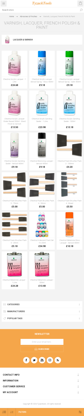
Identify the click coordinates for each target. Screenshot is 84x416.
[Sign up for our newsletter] (42, 342)
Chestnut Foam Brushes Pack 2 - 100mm (69, 162)
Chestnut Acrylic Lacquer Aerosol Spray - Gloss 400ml (42, 80)
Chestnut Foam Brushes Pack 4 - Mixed (69, 202)
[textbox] (39, 10)
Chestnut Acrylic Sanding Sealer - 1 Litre (42, 120)
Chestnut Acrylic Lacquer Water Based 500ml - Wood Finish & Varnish (14, 121)
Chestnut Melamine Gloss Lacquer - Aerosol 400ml (69, 241)
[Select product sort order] (12, 412)
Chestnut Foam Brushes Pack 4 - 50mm (42, 202)
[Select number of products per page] (4, 412)
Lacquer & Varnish (23, 40)
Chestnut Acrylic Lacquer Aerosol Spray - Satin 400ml (69, 80)
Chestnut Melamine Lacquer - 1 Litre (14, 281)
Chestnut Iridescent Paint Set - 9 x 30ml (42, 241)
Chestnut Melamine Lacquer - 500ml (42, 281)
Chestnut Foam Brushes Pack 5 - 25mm (14, 241)
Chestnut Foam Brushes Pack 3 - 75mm (14, 202)
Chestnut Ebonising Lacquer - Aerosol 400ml (42, 162)
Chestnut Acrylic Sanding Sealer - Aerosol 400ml (14, 162)
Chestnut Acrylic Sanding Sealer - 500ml (69, 120)
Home (11, 16)
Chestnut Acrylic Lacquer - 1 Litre (14, 80)
